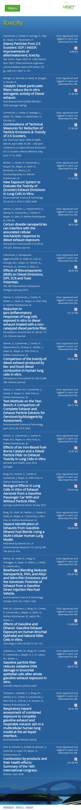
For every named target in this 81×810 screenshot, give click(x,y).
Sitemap (29, 807)
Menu (12, 8)
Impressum (8, 807)
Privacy (20, 807)
